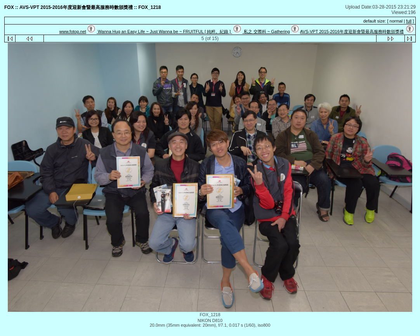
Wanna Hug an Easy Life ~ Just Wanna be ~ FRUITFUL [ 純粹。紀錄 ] (164, 31)
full (408, 21)
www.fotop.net (72, 31)
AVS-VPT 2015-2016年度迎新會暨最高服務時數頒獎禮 (352, 31)
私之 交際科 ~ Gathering (266, 31)
